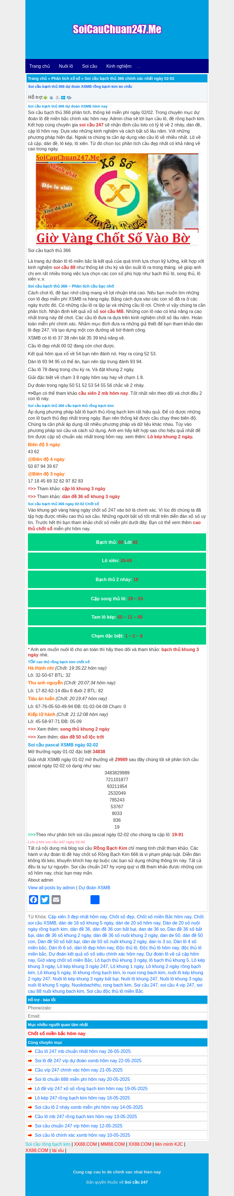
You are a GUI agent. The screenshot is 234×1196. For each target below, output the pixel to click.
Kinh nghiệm (118, 66)
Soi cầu (89, 66)
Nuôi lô (66, 66)
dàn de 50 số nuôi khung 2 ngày (114, 941)
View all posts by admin (51, 887)
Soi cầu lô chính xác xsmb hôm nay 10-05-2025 (82, 1135)
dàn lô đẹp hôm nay (94, 947)
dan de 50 (170, 935)
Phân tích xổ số (65, 78)
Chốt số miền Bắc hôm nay (164, 916)
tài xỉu (58, 1150)
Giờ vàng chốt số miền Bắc (64, 960)
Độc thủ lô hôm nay (159, 947)
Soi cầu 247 (146, 985)
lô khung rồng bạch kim (96, 972)
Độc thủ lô (126, 947)
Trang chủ (39, 66)
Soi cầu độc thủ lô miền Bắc (115, 991)
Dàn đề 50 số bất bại (59, 941)
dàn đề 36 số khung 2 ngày (63, 935)
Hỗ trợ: (35, 97)
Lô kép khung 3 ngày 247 (82, 966)
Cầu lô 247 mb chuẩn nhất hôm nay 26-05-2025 (83, 1051)
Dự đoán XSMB (94, 887)
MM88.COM (113, 1144)
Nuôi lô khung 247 (139, 978)
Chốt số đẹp (121, 916)
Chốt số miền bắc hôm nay (56, 1033)
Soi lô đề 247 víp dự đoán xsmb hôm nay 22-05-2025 (88, 1060)
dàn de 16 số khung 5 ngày (86, 923)
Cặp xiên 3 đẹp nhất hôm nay (77, 916)
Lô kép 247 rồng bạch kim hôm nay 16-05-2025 (82, 1098)
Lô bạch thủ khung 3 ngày (121, 960)
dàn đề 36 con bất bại (114, 929)
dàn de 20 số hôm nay (138, 923)
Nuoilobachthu (86, 985)
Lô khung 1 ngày (126, 966)
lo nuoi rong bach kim (143, 972)
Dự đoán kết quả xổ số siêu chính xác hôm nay (96, 954)
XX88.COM (85, 1144)
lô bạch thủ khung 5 (169, 960)
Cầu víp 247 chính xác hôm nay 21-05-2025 (78, 1070)
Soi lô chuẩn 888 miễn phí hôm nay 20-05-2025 (82, 1079)
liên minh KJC (169, 1144)
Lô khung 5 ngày (53, 972)
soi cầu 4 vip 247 (177, 985)
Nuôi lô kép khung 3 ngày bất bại (85, 978)
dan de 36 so (152, 929)
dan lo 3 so (160, 941)
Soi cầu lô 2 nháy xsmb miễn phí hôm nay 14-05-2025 (89, 1107)
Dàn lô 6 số (60, 947)
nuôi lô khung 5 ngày (48, 985)
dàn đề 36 (80, 929)
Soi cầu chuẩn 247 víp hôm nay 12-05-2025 (78, 1125)
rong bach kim (117, 985)
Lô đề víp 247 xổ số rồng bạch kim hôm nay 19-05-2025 (91, 1088)
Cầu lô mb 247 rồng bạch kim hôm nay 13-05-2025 (86, 1116)
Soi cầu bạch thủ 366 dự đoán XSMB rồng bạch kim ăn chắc (80, 86)
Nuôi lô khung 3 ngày (181, 978)
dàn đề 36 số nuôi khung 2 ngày (125, 935)
